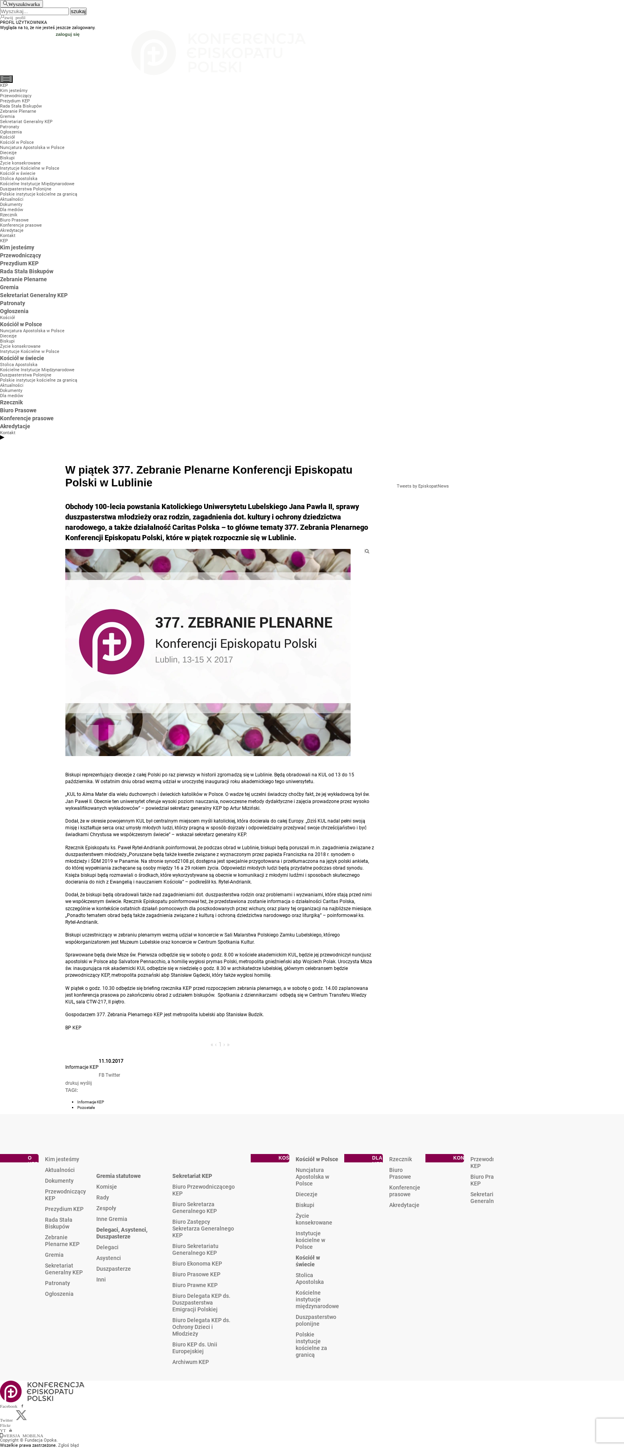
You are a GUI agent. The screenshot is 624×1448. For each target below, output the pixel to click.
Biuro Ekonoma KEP (197, 1263)
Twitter (112, 1075)
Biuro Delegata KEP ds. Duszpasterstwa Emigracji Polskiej (201, 1303)
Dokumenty (59, 1181)
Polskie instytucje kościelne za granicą (311, 1344)
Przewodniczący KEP (65, 1194)
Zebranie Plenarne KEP (62, 1240)
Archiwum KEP (190, 1362)
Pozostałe (86, 1107)
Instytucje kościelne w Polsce (310, 1240)
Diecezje (307, 1194)
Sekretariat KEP (192, 1176)
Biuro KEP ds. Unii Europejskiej (194, 1347)
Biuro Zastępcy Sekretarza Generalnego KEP (203, 1228)
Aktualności (60, 1170)
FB (101, 1075)
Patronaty (57, 1283)
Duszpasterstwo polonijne (316, 1320)
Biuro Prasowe (400, 1173)
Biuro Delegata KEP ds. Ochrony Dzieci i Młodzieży (201, 1327)
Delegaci (107, 1247)
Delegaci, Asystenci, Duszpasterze (122, 1233)
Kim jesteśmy (62, 1159)
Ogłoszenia (59, 1294)
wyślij (86, 1083)
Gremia (54, 1255)
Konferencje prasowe (404, 1190)
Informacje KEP (90, 1102)
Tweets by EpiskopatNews (423, 486)
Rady (102, 1197)
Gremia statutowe (118, 1176)
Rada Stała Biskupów (58, 1223)
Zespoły (106, 1208)
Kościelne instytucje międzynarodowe (317, 1299)
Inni (101, 1279)
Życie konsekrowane (314, 1219)
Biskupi (305, 1205)
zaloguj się (68, 34)
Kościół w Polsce (317, 1159)
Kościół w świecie (308, 1261)
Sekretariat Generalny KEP (64, 1269)
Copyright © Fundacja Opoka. (29, 1440)
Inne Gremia (111, 1219)
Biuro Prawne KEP (195, 1285)
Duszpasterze (113, 1269)
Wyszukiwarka (24, 3)
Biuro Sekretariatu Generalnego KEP (195, 1249)
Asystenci (108, 1258)
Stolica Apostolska (310, 1278)
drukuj (72, 1083)
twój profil (15, 17)
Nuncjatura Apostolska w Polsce (312, 1177)
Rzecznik (400, 1159)
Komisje (106, 1186)
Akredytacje (404, 1205)
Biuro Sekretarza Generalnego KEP (194, 1207)
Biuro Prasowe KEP (196, 1274)
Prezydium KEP (64, 1209)
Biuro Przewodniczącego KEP (203, 1190)
